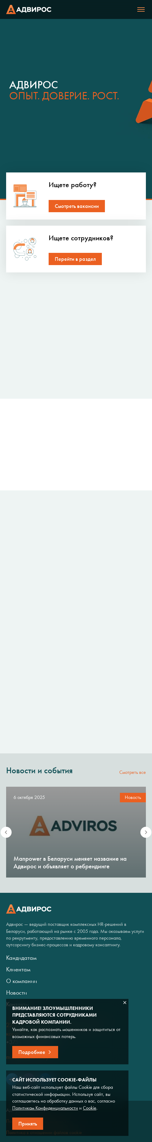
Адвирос (28, 9)
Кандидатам (21, 957)
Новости (16, 992)
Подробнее (31, 1052)
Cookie (89, 1108)
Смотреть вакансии (77, 206)
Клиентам (18, 969)
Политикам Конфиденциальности (45, 1108)
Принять (27, 1123)
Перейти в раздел (75, 259)
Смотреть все (132, 772)
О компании (21, 981)
